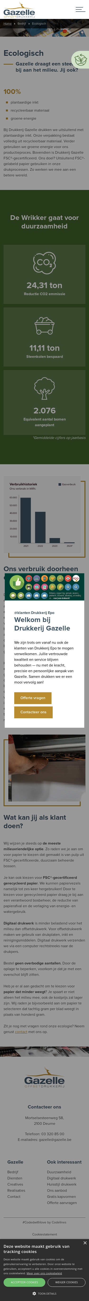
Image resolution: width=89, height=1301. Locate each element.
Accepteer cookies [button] (24, 1282)
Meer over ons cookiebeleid (44, 1273)
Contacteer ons (33, 712)
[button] (44, 1293)
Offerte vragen (32, 698)
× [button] (85, 1243)
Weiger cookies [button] (66, 1282)
